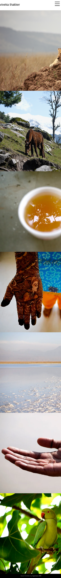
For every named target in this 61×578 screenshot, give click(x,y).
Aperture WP (36, 576)
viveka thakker (10, 4)
